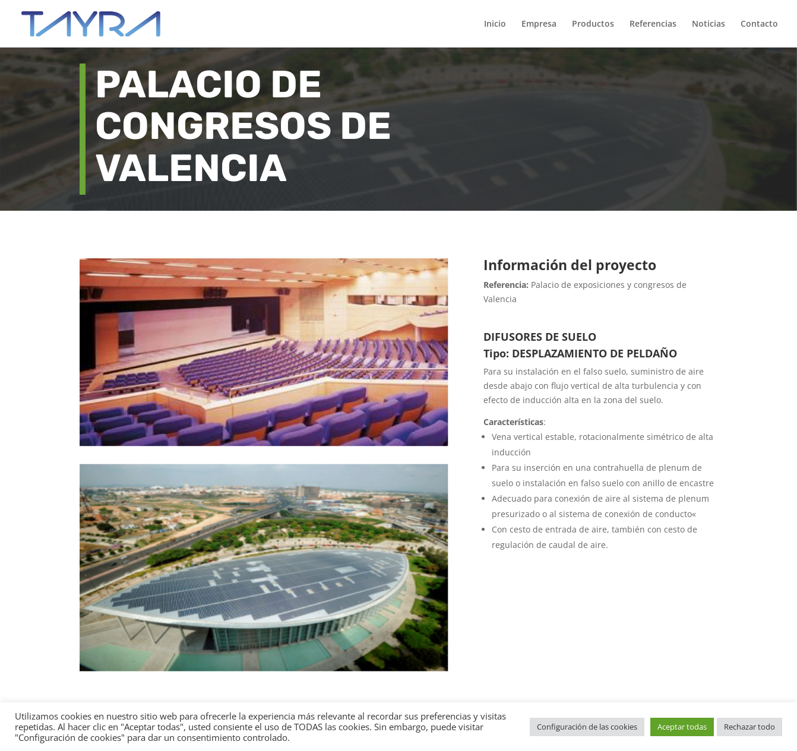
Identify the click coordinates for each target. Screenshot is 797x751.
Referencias (653, 24)
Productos (593, 24)
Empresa (538, 24)
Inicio (495, 24)
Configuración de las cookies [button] (587, 726)
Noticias (708, 24)
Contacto (759, 24)
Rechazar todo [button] (749, 726)
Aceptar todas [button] (682, 726)
